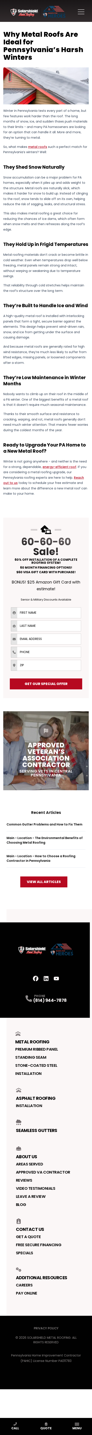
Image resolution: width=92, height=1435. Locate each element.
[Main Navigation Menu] (81, 12)
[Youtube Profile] (56, 978)
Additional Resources (41, 1274)
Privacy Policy (46, 1328)
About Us (26, 1153)
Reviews (24, 1180)
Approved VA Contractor (43, 1172)
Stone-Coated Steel (36, 1065)
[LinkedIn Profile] (46, 978)
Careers (24, 1285)
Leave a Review (31, 1196)
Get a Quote (28, 1236)
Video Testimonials (35, 1188)
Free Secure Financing (38, 1245)
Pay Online (26, 1293)
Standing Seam (30, 1057)
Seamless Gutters (36, 1127)
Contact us (30, 1225)
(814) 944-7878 (50, 1000)
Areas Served (29, 1164)
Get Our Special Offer (46, 683)
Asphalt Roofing (36, 1094)
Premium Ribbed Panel (36, 1049)
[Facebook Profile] (35, 978)
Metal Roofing (32, 1038)
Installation (28, 1073)
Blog (21, 1204)
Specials (24, 1253)
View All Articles (44, 881)
